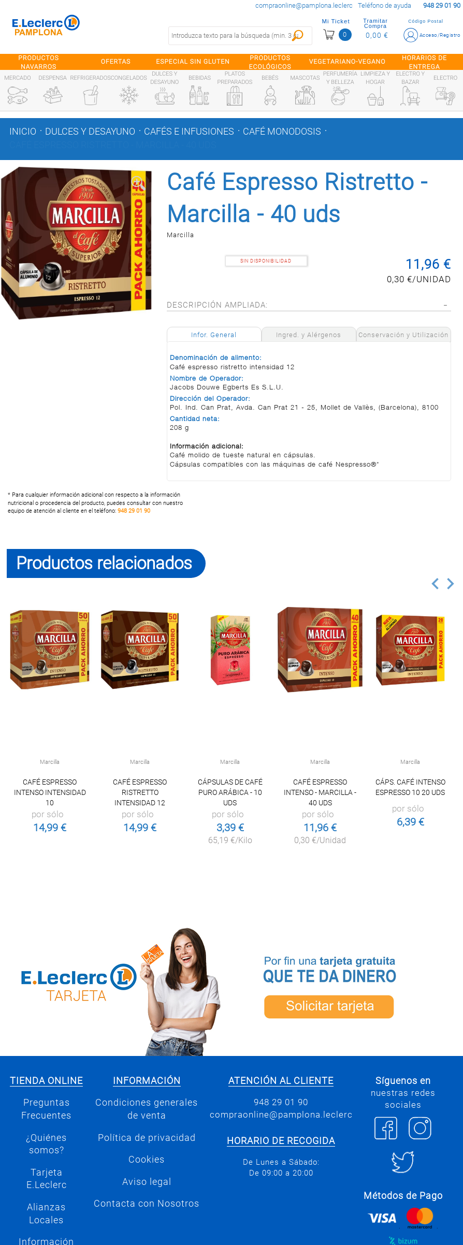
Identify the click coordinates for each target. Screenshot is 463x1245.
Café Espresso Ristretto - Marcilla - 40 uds (112, 145)
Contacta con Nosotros (146, 1203)
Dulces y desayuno (90, 131)
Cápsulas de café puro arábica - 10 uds (230, 792)
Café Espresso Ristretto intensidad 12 (140, 792)
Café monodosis (282, 131)
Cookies (146, 1159)
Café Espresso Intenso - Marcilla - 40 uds (320, 792)
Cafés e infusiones (189, 131)
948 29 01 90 (134, 511)
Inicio (22, 131)
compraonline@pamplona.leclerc (304, 5)
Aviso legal (146, 1182)
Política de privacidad (147, 1138)
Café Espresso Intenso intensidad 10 (50, 792)
